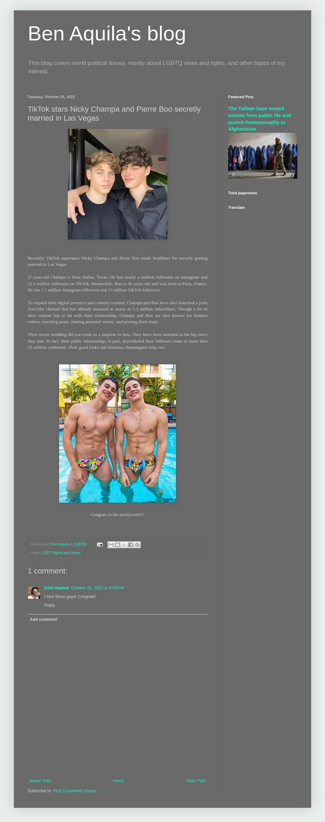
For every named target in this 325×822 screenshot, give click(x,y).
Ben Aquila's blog (107, 33)
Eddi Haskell (56, 588)
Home (118, 780)
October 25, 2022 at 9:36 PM (97, 588)
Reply (49, 605)
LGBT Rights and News (61, 553)
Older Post (196, 780)
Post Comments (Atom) (74, 790)
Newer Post (40, 780)
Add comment (43, 619)
